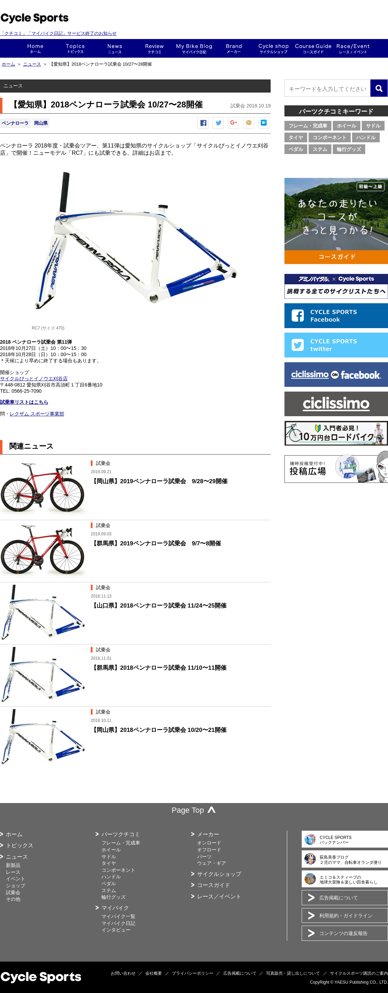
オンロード (209, 843)
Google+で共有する (234, 128)
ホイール (346, 125)
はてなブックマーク (264, 128)
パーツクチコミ (120, 834)
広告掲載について (338, 897)
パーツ (204, 856)
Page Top (188, 810)
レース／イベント (219, 896)
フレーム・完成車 (308, 125)
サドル (373, 125)
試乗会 (13, 892)
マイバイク (115, 908)
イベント (15, 878)
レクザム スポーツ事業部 (37, 414)
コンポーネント (330, 137)
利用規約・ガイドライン (345, 915)
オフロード (209, 849)
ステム (320, 149)
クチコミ (154, 48)
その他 (13, 899)
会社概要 (153, 973)
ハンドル (366, 137)
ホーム (35, 48)
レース (13, 872)
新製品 (13, 865)
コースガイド (313, 48)
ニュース (115, 48)
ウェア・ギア (211, 863)
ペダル (296, 149)
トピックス (75, 48)
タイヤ (296, 137)
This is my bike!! (194, 48)
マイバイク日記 (118, 923)
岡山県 (41, 123)
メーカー (234, 48)
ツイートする (218, 128)
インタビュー (115, 930)
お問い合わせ (123, 973)
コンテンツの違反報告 (343, 933)
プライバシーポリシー (192, 973)
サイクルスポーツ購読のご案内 (359, 973)
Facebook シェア (203, 128)
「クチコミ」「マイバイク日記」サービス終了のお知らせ (58, 33)
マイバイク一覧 (118, 916)
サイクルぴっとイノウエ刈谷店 (34, 378)
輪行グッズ (349, 149)
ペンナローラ (15, 123)
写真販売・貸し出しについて (293, 973)
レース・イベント (353, 48)
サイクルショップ (219, 874)
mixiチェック (249, 128)
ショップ (273, 48)
